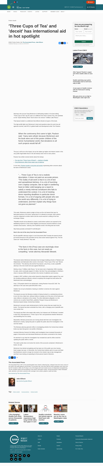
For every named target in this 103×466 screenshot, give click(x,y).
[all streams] (91, 10)
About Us (40, 439)
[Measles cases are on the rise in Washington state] (60, 411)
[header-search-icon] (84, 3)
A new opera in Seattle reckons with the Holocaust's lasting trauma (82, 93)
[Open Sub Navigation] (11, 14)
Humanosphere (25, 395)
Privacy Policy (78, 448)
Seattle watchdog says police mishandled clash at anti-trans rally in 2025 (82, 85)
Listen (37, 14)
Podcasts (23, 14)
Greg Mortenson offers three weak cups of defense (29, 165)
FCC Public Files (79, 452)
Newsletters (59, 445)
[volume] (13, 10)
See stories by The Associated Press (19, 376)
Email (88, 32)
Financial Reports (79, 439)
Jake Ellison (39, 45)
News (8, 14)
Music (15, 14)
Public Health (12, 24)
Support (44, 14)
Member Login (55, 14)
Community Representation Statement (83, 442)
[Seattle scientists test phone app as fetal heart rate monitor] (45, 411)
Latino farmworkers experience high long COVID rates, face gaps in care (30, 421)
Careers (58, 448)
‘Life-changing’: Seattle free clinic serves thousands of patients (15, 420)
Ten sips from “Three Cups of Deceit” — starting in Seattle (31, 163)
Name (76, 32)
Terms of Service (79, 445)
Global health (34, 395)
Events (30, 14)
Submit (84, 45)
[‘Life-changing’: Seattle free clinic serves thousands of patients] (15, 411)
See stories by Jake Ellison (24, 384)
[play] (9, 10)
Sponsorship (59, 452)
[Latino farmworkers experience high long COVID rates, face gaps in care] (30, 411)
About (63, 14)
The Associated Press (29, 45)
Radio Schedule (41, 452)
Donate (92, 3)
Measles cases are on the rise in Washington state (60, 419)
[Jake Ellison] (12, 385)
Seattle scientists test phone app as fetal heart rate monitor (45, 420)
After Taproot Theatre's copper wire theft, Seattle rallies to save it (82, 77)
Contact (39, 442)
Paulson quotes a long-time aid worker (32, 169)
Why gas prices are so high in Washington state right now (82, 100)
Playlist (58, 439)
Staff (39, 445)
